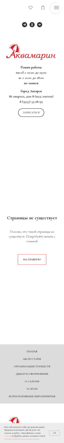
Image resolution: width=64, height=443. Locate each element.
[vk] (39, 24)
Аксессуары (32, 359)
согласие (7, 436)
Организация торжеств (32, 366)
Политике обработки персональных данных (21, 439)
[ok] (32, 24)
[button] (31, 112)
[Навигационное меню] (56, 7)
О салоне (32, 381)
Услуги (32, 389)
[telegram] (24, 24)
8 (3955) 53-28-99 (31, 102)
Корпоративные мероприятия (32, 396)
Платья (32, 351)
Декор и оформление (32, 374)
